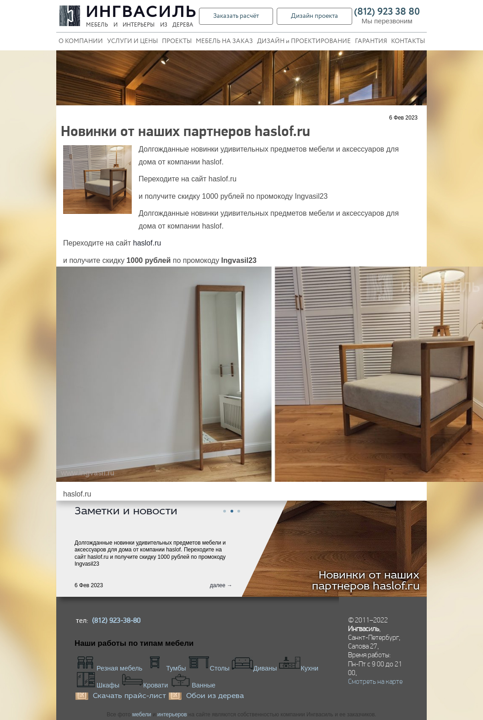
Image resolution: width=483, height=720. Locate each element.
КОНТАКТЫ (408, 41)
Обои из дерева (215, 696)
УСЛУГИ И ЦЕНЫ (132, 41)
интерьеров (172, 714)
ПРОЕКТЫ (177, 41)
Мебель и (102, 25)
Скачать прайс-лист (129, 696)
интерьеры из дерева (158, 25)
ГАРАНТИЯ (371, 41)
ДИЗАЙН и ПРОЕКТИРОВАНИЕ (304, 41)
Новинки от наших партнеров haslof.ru (366, 581)
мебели (141, 714)
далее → (221, 585)
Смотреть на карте (375, 681)
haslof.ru (147, 243)
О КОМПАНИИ (81, 41)
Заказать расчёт (236, 16)
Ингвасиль (141, 13)
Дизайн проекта (314, 16)
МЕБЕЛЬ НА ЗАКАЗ (224, 41)
